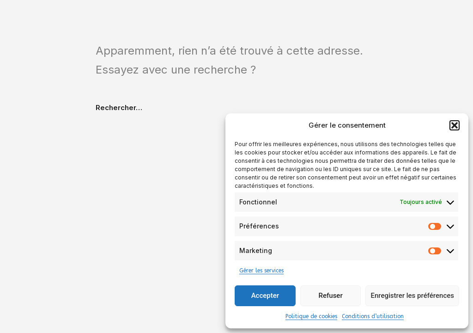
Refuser (331, 295)
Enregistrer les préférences (412, 295)
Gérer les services (261, 270)
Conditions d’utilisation (373, 316)
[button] (454, 125)
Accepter (265, 295)
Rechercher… (119, 107)
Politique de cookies (311, 316)
